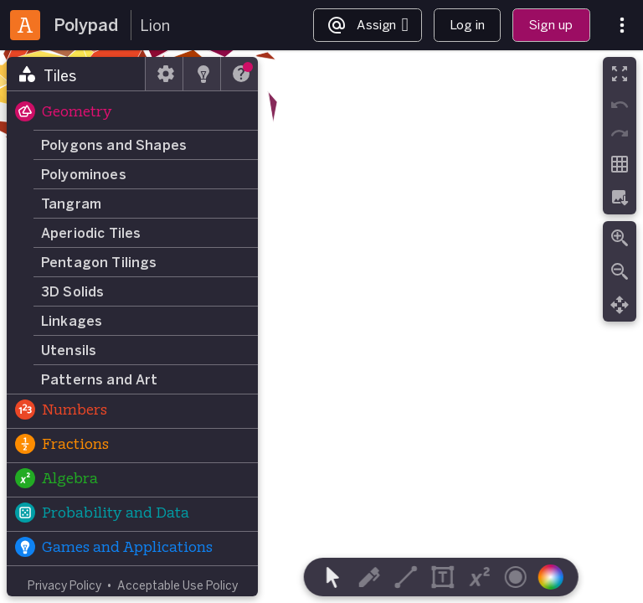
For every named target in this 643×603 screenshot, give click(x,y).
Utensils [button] (68, 350)
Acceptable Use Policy (177, 585)
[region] (321, 326)
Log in (467, 25)
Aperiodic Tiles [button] (91, 232)
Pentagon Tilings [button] (99, 262)
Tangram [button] (71, 203)
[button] (132, 113)
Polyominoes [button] (83, 174)
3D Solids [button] (72, 291)
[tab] (76, 73)
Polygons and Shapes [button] (114, 145)
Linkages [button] (71, 320)
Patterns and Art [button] (99, 379)
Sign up (551, 25)
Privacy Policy (64, 585)
